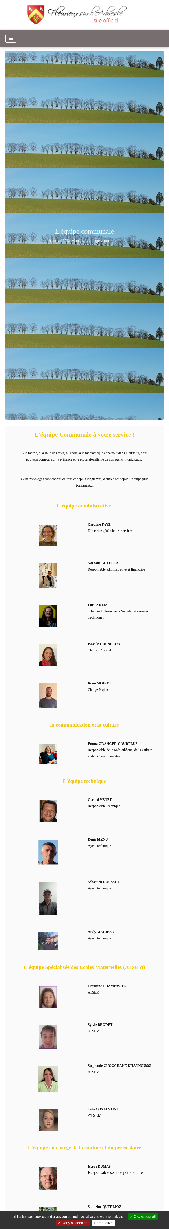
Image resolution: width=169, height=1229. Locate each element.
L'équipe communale (103, 240)
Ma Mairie (73, 240)
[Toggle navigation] (10, 39)
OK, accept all (143, 1216)
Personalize (103, 1223)
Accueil (55, 240)
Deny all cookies (72, 1223)
